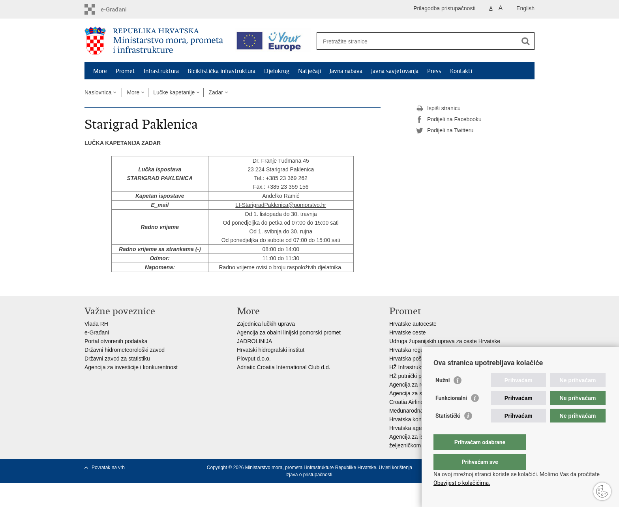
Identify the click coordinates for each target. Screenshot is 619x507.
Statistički (447, 431)
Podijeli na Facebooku (449, 119)
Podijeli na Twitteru (444, 130)
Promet (125, 71)
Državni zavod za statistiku (117, 358)
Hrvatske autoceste (413, 324)
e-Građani (96, 332)
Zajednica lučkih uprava (266, 324)
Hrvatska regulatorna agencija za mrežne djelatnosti (452, 350)
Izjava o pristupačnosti (308, 474)
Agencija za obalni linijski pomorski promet (289, 332)
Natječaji (309, 71)
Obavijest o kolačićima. (461, 483)
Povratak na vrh (108, 467)
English (525, 8)
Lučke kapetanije (174, 92)
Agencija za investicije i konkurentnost (131, 367)
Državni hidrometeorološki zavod (124, 350)
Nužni (442, 396)
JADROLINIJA (254, 341)
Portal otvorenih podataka (116, 341)
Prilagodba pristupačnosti (444, 8)
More (100, 71)
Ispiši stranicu (438, 108)
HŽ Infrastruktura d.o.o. (417, 367)
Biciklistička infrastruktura (221, 71)
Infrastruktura (161, 71)
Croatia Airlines (407, 402)
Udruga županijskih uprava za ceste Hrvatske (444, 341)
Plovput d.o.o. (254, 358)
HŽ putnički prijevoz (413, 376)
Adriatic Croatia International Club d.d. (283, 367)
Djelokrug (276, 71)
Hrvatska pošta (407, 358)
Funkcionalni (451, 414)
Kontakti (461, 71)
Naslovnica (97, 92)
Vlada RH (96, 324)
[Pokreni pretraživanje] (525, 41)
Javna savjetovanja (394, 71)
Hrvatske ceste (407, 332)
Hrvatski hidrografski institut (270, 350)
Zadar (215, 92)
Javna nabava (346, 71)
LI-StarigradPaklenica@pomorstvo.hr (280, 205)
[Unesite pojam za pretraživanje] (418, 41)
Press (434, 71)
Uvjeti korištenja (395, 467)
